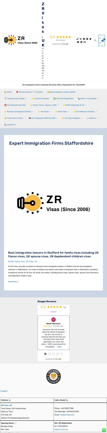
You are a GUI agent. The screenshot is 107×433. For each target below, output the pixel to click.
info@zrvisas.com (67, 408)
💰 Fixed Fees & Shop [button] (74, 111)
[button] (95, 40)
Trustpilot (3, 384)
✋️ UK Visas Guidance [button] (46, 118)
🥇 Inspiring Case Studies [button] (88, 92)
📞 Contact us (80, 118)
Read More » (13, 275)
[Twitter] (90, 39)
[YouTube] (78, 42)
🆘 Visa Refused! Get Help (83, 98)
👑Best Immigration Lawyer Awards (59, 92)
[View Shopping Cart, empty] (101, 40)
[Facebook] (84, 39)
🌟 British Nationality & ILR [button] (48, 105)
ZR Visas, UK (43, 24)
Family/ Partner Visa (16, 255)
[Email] (85, 42)
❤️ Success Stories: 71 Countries (28, 92)
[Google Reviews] (81, 39)
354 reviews (60, 40)
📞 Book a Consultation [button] (59, 98)
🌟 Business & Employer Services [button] (77, 105)
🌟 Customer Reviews (13, 98)
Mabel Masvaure (53, 317)
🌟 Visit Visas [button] (10, 111)
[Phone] (77, 39)
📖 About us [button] (66, 118)
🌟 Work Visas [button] (27, 111)
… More (58, 340)
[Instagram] (87, 39)
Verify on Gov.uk (60, 422)
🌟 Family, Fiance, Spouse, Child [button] (18, 105)
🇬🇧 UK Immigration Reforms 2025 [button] (18, 118)
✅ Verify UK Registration (35, 98)
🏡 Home (7, 92)
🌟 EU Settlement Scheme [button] (49, 111)
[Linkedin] (81, 42)
